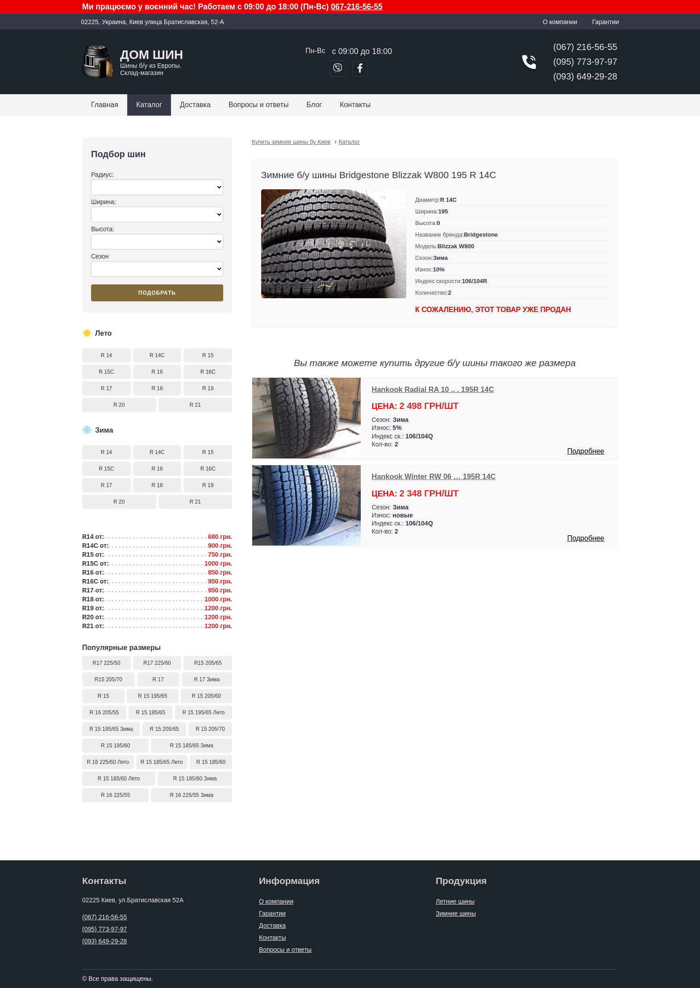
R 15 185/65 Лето (162, 762)
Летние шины (455, 901)
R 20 (119, 405)
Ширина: (157, 210)
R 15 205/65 (164, 729)
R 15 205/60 (206, 696)
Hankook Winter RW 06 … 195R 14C (434, 476)
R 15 (207, 355)
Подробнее (585, 451)
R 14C (157, 355)
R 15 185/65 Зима (191, 745)
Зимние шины (456, 913)
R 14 (106, 355)
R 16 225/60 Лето (108, 762)
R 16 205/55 (104, 712)
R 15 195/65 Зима (111, 729)
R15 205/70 (108, 679)
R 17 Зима (207, 679)
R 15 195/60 (115, 745)
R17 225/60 (157, 663)
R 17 (106, 388)
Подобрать (157, 293)
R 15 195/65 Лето (203, 712)
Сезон (157, 265)
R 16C (208, 372)
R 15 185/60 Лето (119, 778)
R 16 (156, 372)
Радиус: (157, 183)
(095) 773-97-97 (585, 62)
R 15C (106, 372)
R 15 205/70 (210, 729)
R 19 (207, 388)
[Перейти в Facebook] (360, 69)
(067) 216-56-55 (585, 47)
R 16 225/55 (115, 795)
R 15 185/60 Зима (195, 778)
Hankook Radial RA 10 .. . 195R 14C (433, 389)
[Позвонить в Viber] (337, 69)
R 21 (195, 405)
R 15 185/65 (150, 712)
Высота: (157, 237)
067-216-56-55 (356, 6)
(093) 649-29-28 (585, 76)
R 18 (156, 388)
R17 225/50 (106, 663)
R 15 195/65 (152, 696)
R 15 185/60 (210, 762)
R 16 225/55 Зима (191, 795)
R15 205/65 (208, 663)
